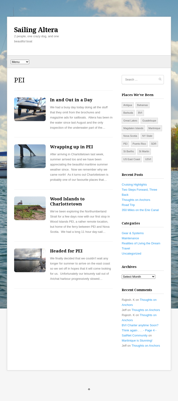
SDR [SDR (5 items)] (153, 143)
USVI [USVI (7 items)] (148, 159)
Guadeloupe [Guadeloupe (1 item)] (149, 120)
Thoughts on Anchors (136, 200)
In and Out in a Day (71, 99)
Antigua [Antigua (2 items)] (127, 105)
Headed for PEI (66, 251)
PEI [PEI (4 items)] (125, 143)
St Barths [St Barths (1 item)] (128, 151)
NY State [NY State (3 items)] (147, 135)
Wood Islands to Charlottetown (67, 201)
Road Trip (128, 205)
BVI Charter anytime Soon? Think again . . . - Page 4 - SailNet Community (140, 330)
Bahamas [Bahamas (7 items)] (142, 105)
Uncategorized (131, 253)
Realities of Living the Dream (141, 243)
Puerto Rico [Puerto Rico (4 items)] (139, 143)
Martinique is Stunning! (137, 340)
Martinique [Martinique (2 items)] (154, 128)
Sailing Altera (36, 30)
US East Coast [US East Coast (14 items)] (131, 159)
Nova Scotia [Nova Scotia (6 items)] (130, 135)
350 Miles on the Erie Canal (140, 210)
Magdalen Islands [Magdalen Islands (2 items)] (133, 128)
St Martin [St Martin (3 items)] (144, 151)
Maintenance (130, 238)
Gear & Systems (133, 233)
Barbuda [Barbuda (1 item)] (128, 112)
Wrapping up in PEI (71, 146)
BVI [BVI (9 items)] (140, 112)
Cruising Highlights (134, 184)
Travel (126, 248)
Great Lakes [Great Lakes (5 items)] (130, 120)
